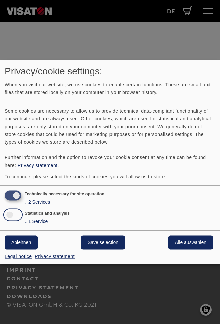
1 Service (36, 221)
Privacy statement (38, 165)
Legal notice (18, 256)
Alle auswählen (190, 242)
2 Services (37, 202)
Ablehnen (21, 242)
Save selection (103, 242)
